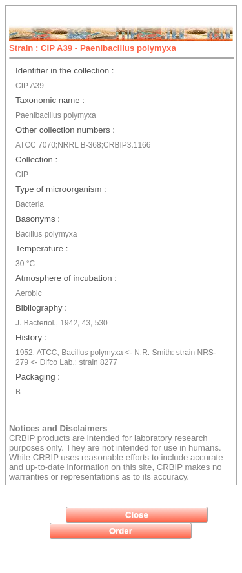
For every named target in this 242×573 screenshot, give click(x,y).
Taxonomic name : (50, 100)
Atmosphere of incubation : (66, 278)
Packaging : (37, 377)
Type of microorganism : (60, 189)
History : (30, 337)
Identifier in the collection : (64, 70)
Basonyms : (37, 219)
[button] (137, 515)
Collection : (36, 159)
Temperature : (41, 248)
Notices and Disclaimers (58, 428)
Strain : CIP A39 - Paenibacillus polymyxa (92, 48)
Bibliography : (41, 308)
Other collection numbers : (65, 130)
